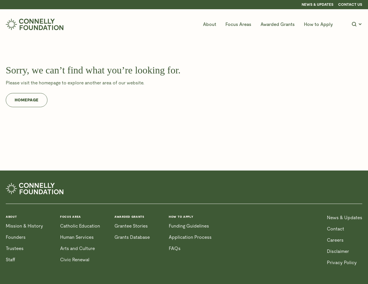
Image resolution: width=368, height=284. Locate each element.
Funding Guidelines (189, 226)
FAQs (175, 248)
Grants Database (132, 237)
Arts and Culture (77, 248)
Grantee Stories (131, 226)
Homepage (27, 100)
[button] (209, 24)
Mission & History (24, 226)
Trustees (15, 248)
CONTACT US (350, 4)
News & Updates (318, 4)
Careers (335, 240)
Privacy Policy (342, 262)
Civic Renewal (74, 259)
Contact (335, 229)
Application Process (190, 237)
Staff (10, 259)
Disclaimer (338, 251)
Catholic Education (80, 226)
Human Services (77, 237)
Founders (16, 237)
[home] (35, 24)
